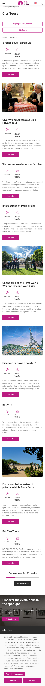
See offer (10, 74)
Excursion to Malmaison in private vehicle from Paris (18, 486)
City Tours (23, 30)
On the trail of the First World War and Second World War (20, 284)
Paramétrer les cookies (14, 674)
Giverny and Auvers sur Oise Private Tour (19, 121)
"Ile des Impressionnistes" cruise (22, 164)
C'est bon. (31, 681)
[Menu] (4, 3)
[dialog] (22, 660)
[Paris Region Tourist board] (23, 2)
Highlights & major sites (11, 6)
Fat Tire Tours (10, 531)
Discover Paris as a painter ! (19, 362)
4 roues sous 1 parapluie (16, 42)
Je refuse (12, 681)
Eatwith (7, 404)
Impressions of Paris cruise (18, 205)
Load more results (22, 583)
